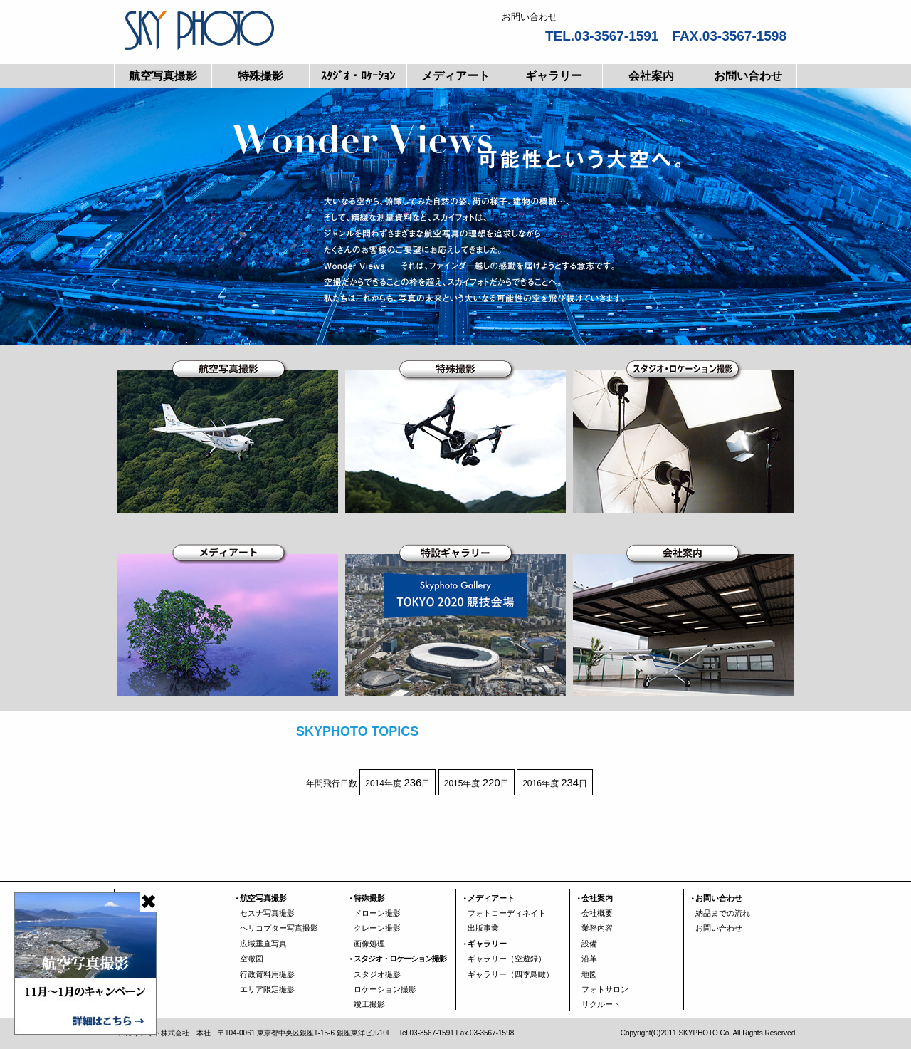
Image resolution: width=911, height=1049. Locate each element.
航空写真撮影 (163, 76)
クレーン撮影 (377, 928)
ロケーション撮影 (385, 989)
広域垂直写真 (263, 943)
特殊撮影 (260, 76)
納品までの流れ (722, 913)
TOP (134, 898)
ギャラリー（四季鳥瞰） (511, 974)
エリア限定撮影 (267, 989)
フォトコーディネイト (507, 913)
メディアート (455, 76)
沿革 (589, 958)
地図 (589, 974)
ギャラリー (553, 76)
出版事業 (483, 928)
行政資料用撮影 (267, 974)
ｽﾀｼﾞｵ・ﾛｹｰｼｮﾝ (358, 76)
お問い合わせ (748, 76)
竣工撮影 (369, 1004)
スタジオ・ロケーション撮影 (400, 958)
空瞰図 (251, 958)
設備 (589, 943)
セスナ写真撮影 (267, 913)
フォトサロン (604, 989)
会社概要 (597, 913)
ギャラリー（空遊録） (507, 958)
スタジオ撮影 (377, 974)
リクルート (601, 1004)
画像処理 (369, 943)
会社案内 (651, 76)
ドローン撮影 (377, 913)
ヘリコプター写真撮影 (279, 928)
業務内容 (597, 928)
